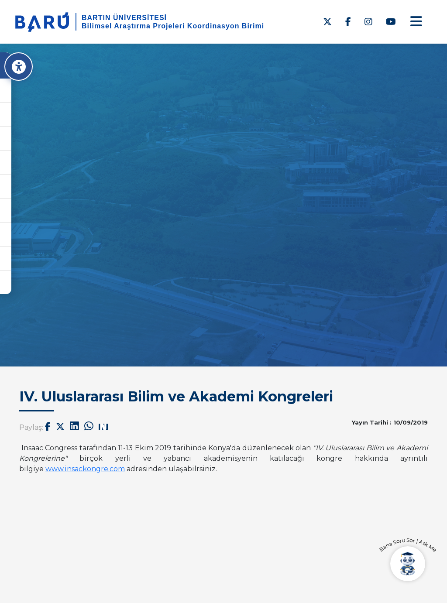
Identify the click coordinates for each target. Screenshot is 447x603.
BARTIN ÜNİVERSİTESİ (124, 17)
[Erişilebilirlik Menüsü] (21, 66)
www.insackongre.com (85, 469)
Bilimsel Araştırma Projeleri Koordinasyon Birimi (173, 26)
